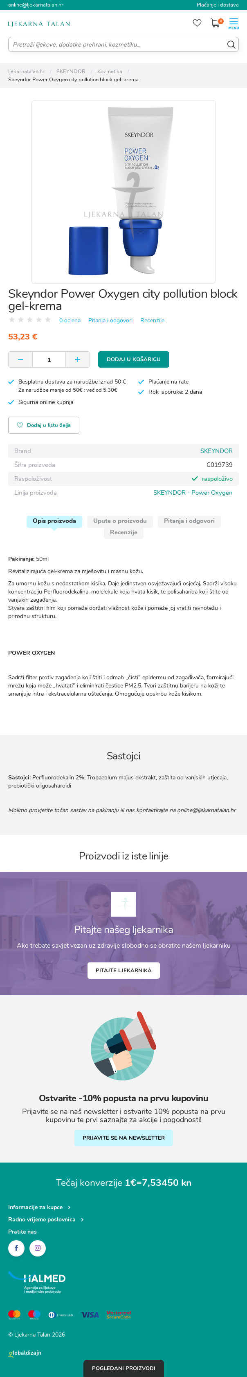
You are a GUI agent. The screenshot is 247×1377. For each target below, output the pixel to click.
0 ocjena (70, 320)
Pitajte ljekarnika (124, 970)
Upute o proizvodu (120, 521)
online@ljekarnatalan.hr (35, 5)
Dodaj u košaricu (134, 359)
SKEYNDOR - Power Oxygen (193, 493)
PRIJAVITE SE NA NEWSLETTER (124, 1138)
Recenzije (152, 320)
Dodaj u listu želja (44, 426)
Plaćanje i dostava (218, 5)
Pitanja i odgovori (110, 320)
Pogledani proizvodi (123, 1368)
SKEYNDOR (216, 451)
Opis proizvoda (54, 521)
